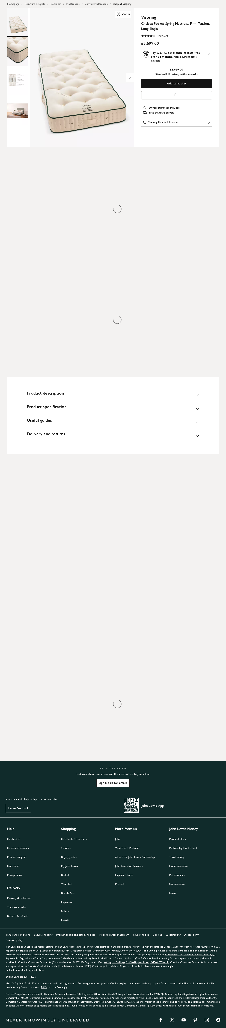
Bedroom (55, 3)
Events (65, 920)
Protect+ (120, 884)
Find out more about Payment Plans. (25, 970)
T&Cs (44, 987)
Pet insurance (177, 875)
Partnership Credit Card (183, 848)
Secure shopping (43, 934)
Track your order (16, 907)
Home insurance (178, 866)
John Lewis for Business (129, 866)
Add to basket (176, 83)
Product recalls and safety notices (75, 934)
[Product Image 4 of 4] (17, 111)
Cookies (157, 934)
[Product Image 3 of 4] (17, 81)
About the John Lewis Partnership (135, 857)
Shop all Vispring (122, 3)
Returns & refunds (17, 916)
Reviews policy (14, 940)
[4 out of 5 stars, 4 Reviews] (154, 36)
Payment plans (177, 839)
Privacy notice (141, 934)
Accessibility (191, 934)
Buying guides (69, 857)
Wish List (66, 884)
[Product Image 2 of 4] (17, 51)
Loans (172, 893)
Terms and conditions (18, 934)
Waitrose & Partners (127, 848)
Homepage (13, 3)
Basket (65, 875)
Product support (16, 857)
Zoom (123, 14)
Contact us (13, 839)
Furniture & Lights (35, 3)
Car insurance (177, 884)
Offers (65, 911)
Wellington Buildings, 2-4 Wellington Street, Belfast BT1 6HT (136, 962)
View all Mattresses (96, 3)
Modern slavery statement (114, 934)
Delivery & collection (19, 898)
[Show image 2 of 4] (130, 77)
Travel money (176, 857)
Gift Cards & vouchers (74, 839)
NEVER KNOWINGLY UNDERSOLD (48, 1020)
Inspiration (67, 902)
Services (66, 848)
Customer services (18, 848)
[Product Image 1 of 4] (17, 22)
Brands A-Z (68, 893)
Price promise (14, 875)
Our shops (13, 866)
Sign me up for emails (113, 783)
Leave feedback (18, 808)
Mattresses (73, 3)
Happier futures (124, 875)
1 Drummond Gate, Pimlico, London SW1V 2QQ (116, 950)
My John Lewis (69, 866)
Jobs (117, 839)
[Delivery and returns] (113, 435)
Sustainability (173, 934)
